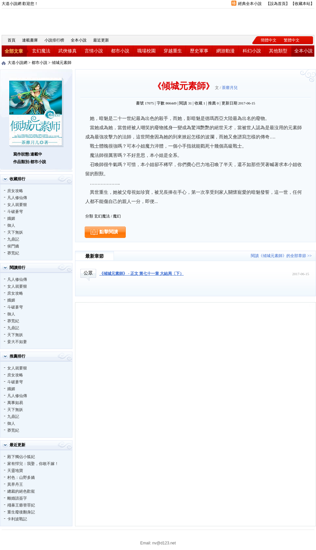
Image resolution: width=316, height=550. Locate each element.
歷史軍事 (199, 50)
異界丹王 (15, 484)
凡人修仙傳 (17, 197)
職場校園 (146, 50)
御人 (11, 225)
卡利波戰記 (17, 519)
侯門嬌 (13, 246)
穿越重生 (173, 50)
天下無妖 (15, 232)
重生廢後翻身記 (21, 512)
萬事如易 (15, 402)
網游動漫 (225, 50)
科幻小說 (252, 50)
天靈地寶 (15, 470)
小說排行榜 (54, 40)
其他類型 (278, 50)
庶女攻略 (15, 190)
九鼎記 (13, 239)
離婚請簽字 (17, 498)
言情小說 (94, 50)
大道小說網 (38, 21)
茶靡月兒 (230, 87)
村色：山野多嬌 (21, 477)
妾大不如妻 (17, 341)
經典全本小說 (250, 3)
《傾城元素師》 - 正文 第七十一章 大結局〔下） (141, 273)
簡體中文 (268, 40)
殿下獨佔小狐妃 (21, 456)
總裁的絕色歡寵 (21, 491)
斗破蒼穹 (15, 211)
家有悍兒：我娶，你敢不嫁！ (33, 463)
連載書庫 (30, 40)
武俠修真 (67, 50)
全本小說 (79, 40)
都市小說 (120, 50)
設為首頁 (278, 3)
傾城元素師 (61, 62)
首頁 (11, 40)
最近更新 (101, 40)
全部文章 (14, 51)
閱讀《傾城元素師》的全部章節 (278, 255)
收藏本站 (302, 3)
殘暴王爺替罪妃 (21, 505)
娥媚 (11, 218)
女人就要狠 (17, 204)
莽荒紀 (13, 253)
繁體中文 (292, 40)
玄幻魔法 (41, 50)
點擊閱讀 (108, 231)
